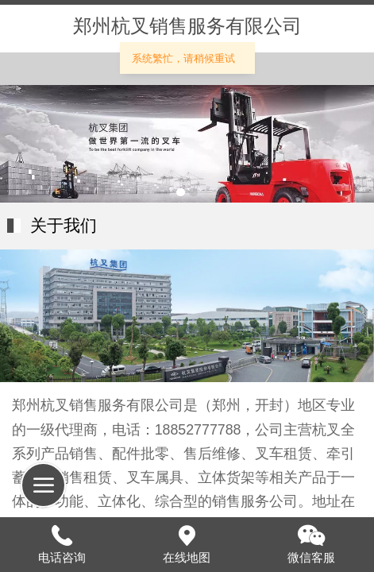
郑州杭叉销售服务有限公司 (187, 26)
